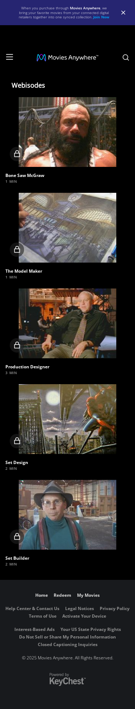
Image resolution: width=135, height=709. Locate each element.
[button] (67, 132)
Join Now (101, 16)
